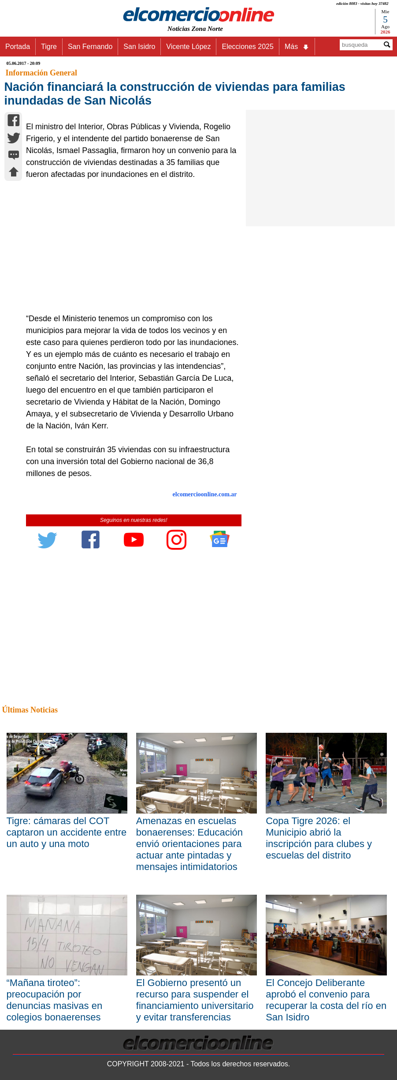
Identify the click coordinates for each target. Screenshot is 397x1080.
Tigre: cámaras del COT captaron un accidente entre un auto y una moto (67, 832)
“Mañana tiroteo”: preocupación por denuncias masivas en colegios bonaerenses (55, 1000)
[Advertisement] (130, 246)
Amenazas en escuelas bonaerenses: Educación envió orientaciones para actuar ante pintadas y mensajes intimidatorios (189, 843)
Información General (41, 72)
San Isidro (139, 46)
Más (297, 47)
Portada (17, 46)
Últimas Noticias (30, 709)
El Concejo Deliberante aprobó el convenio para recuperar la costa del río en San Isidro (326, 1000)
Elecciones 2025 (247, 46)
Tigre (49, 46)
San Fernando (90, 46)
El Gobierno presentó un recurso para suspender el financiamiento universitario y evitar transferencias (195, 1000)
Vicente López (188, 46)
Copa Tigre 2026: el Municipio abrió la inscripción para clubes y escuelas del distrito (319, 838)
